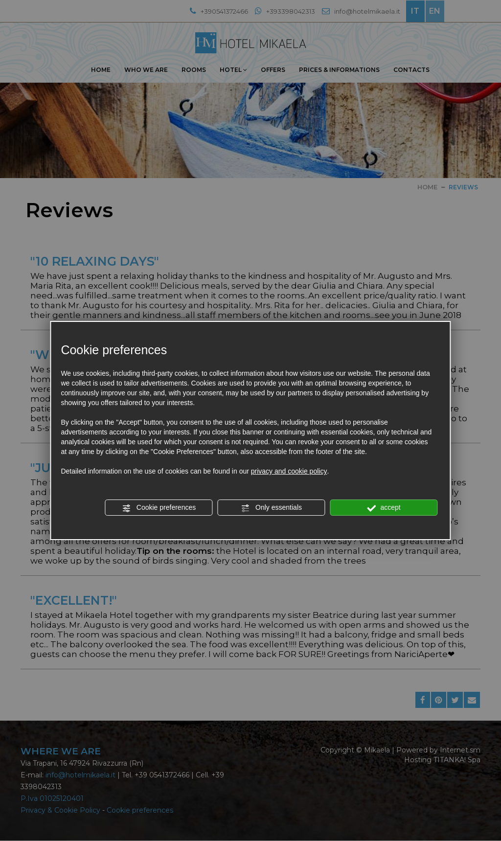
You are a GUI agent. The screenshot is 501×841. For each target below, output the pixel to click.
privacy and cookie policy (289, 471)
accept (384, 507)
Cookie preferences (159, 507)
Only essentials (271, 507)
